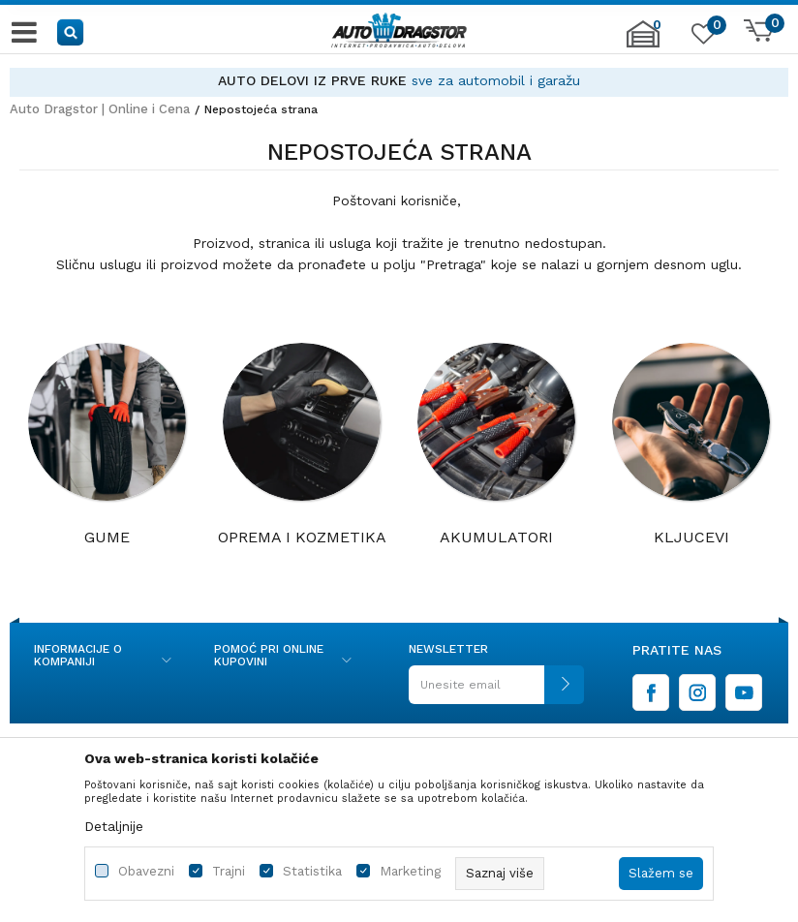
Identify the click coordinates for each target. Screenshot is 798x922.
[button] (71, 31)
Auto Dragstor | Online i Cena (100, 109)
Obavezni (146, 871)
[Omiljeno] (701, 38)
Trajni (228, 871)
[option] (399, 81)
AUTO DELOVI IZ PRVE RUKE (312, 80)
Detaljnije (113, 826)
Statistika (312, 871)
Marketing (410, 871)
